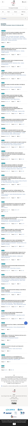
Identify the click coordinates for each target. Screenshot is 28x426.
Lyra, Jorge (8, 37)
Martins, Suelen (17, 359)
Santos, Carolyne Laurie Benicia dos (8, 75)
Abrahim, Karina (11, 180)
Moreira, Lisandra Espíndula (16, 87)
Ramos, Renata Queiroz (7, 182)
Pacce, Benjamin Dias (5, 144)
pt (5, 42)
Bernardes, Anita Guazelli (14, 36)
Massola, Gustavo (18, 232)
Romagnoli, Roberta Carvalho (7, 122)
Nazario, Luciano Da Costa (18, 143)
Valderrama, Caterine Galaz (6, 167)
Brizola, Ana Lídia (4, 36)
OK (14, 423)
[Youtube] (16, 400)
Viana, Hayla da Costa (5, 279)
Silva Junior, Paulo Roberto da (7, 359)
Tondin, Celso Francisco (17, 348)
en (6, 54)
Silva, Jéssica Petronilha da (14, 221)
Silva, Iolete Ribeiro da (14, 280)
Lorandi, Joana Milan (13, 220)
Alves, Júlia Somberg (5, 87)
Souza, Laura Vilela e (15, 37)
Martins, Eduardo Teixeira (16, 144)
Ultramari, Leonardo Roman (7, 143)
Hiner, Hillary (15, 167)
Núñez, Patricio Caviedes (15, 134)
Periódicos (3, 18)
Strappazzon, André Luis (6, 111)
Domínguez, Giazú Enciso (11, 168)
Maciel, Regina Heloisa (15, 99)
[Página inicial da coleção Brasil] (14, 392)
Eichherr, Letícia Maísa (5, 292)
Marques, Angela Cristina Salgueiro (8, 315)
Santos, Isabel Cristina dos (6, 303)
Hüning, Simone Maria (12, 40)
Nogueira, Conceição (5, 244)
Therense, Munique (5, 280)
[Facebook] (15, 400)
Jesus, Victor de (4, 207)
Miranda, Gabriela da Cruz (15, 51)
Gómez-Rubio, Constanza (15, 268)
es (7, 54)
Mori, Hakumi (15, 182)
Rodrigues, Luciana (5, 51)
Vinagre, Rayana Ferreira (18, 303)
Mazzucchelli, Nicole (5, 268)
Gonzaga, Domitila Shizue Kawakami (8, 242)
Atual (22, 14)
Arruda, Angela (4, 180)
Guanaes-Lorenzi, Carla (21, 242)
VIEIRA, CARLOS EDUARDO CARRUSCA (9, 256)
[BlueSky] (11, 400)
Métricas (23, 11)
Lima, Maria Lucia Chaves (17, 39)
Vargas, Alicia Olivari (17, 132)
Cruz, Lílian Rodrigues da (16, 292)
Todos (8, 11)
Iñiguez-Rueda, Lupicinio (6, 39)
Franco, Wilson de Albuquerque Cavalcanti (9, 337)
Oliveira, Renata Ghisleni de (19, 327)
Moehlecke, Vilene (16, 63)
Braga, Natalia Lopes (5, 99)
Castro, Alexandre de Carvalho (20, 304)
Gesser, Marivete (4, 220)
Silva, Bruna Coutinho (18, 122)
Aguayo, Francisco (4, 156)
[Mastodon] (12, 400)
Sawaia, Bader (15, 111)
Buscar (15, 11)
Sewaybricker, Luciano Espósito (7, 232)
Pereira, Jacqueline (5, 194)
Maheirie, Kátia (21, 111)
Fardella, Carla (19, 168)
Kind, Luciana (22, 37)
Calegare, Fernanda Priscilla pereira (18, 279)
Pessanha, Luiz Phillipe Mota (7, 304)
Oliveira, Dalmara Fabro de (6, 63)
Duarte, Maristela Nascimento (16, 194)
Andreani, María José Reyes (6, 132)
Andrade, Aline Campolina (6, 348)
